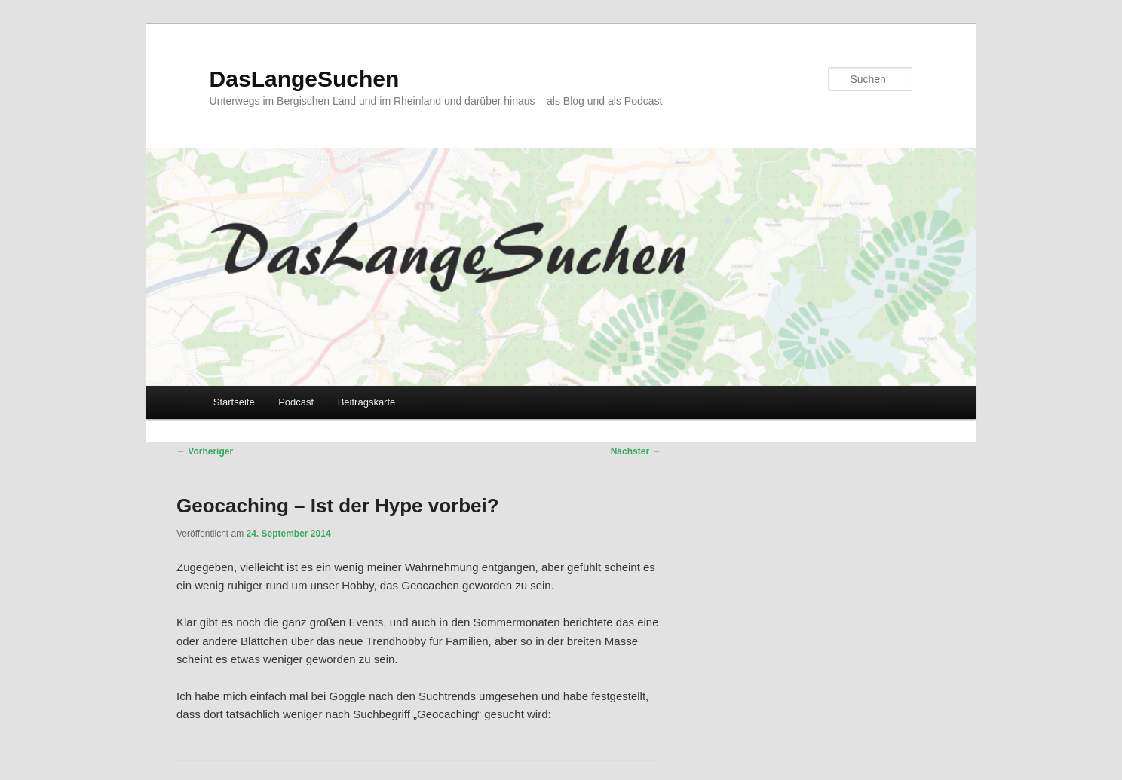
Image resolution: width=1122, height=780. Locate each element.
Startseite (234, 402)
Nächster (636, 451)
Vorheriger (204, 451)
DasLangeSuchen (305, 78)
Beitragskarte (367, 402)
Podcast (296, 402)
